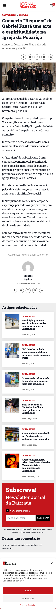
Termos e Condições (28, 605)
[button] (51, 563)
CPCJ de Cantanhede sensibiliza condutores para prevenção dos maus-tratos (36, 353)
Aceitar (28, 590)
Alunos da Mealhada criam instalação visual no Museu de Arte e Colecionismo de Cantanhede (36, 465)
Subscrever (43, 517)
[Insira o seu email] (21, 518)
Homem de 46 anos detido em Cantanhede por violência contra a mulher (36, 436)
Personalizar (28, 598)
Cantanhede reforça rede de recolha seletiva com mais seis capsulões (35, 381)
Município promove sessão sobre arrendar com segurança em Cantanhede (34, 324)
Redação (28, 275)
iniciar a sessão (17, 545)
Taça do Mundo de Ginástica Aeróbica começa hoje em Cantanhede (32, 408)
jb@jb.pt (28, 279)
